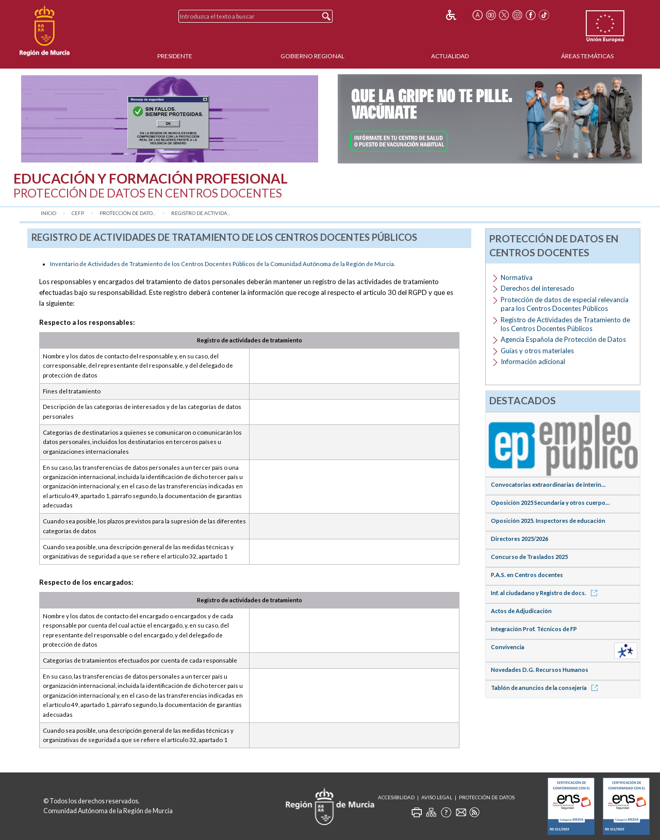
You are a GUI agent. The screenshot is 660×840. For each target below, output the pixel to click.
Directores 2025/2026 (519, 538)
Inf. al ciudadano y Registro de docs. (546, 592)
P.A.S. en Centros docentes (527, 574)
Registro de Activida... (200, 213)
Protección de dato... (128, 213)
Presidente (174, 56)
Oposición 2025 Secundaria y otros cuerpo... (550, 502)
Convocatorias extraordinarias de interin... (548, 484)
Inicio (48, 213)
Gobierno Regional (312, 56)
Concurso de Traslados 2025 (529, 556)
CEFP (78, 213)
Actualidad (450, 56)
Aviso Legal (436, 797)
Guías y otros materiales (537, 351)
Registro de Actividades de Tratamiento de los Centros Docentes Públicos (565, 324)
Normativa (517, 277)
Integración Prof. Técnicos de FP (534, 628)
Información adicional (533, 361)
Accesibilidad (396, 797)
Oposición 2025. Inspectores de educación (548, 520)
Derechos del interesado (537, 288)
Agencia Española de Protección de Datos (563, 339)
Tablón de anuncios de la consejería (546, 687)
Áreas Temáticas (587, 56)
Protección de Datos (487, 797)
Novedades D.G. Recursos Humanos (539, 669)
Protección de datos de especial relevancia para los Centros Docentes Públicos (565, 303)
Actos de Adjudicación (521, 610)
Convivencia (507, 647)
